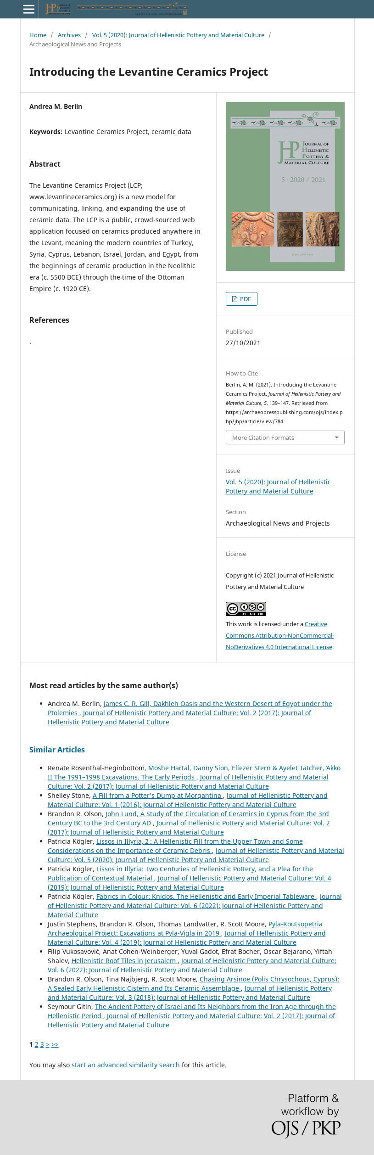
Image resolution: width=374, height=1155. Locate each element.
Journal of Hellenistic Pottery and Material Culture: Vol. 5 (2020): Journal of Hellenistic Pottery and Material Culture (196, 855)
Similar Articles (57, 750)
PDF (245, 299)
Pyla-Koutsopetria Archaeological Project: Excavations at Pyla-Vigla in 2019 (185, 928)
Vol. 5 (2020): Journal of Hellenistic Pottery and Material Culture (178, 35)
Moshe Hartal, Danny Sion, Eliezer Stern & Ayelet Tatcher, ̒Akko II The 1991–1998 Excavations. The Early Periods (194, 772)
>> (55, 1044)
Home (37, 35)
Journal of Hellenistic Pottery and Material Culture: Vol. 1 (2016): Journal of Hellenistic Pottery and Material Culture (188, 800)
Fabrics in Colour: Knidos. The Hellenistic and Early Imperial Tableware (206, 896)
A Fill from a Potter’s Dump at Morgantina (158, 795)
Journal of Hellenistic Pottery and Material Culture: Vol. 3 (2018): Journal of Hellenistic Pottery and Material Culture (190, 993)
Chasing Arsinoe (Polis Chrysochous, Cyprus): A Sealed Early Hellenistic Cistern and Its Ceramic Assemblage (193, 983)
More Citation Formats (263, 437)
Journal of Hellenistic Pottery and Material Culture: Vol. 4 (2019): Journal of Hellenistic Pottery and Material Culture (189, 882)
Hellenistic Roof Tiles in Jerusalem (125, 960)
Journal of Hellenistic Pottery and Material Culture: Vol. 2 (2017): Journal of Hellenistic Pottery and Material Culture (188, 782)
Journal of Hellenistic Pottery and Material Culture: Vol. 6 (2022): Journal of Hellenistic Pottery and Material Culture (195, 905)
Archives (69, 35)
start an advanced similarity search (126, 1064)
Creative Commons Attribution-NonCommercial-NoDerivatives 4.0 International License (280, 635)
